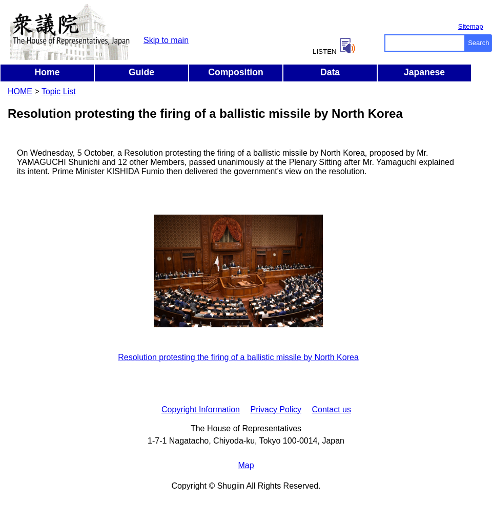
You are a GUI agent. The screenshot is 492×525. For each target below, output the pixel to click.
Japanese (424, 72)
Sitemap (470, 26)
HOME (20, 91)
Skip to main (166, 40)
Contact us (331, 409)
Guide (141, 72)
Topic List (59, 91)
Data (330, 72)
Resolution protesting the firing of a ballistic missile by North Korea (238, 357)
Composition (235, 72)
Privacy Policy (275, 409)
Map (246, 465)
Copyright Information (200, 409)
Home (47, 72)
